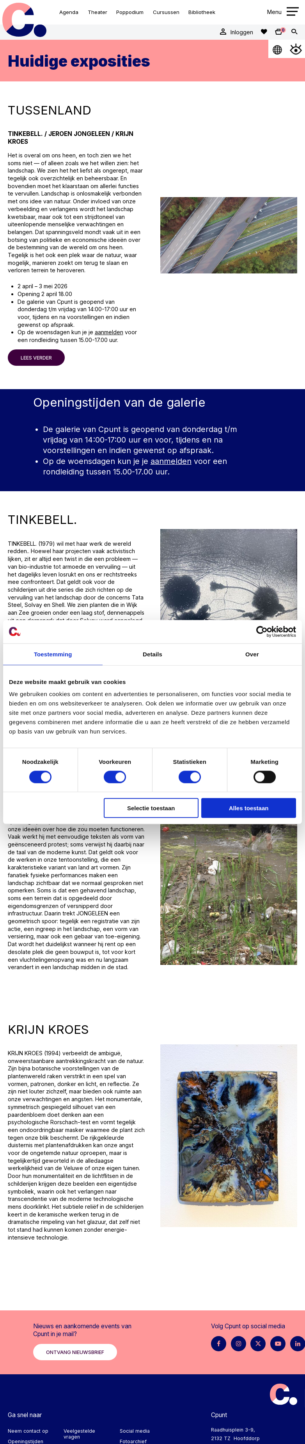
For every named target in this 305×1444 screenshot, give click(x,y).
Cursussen (166, 12)
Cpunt (24, 20)
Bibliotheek (201, 12)
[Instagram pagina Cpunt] (238, 1343)
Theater (97, 12)
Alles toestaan (249, 808)
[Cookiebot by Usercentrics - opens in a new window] (262, 631)
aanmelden (109, 332)
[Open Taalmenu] (277, 49)
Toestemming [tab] (53, 654)
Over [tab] (252, 654)
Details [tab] (152, 654)
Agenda (68, 12)
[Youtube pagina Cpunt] (277, 1343)
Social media (135, 1431)
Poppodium (130, 12)
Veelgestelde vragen (79, 1434)
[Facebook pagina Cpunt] (218, 1343)
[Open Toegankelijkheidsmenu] (296, 49)
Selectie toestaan (151, 808)
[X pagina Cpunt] (258, 1343)
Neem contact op (28, 1431)
